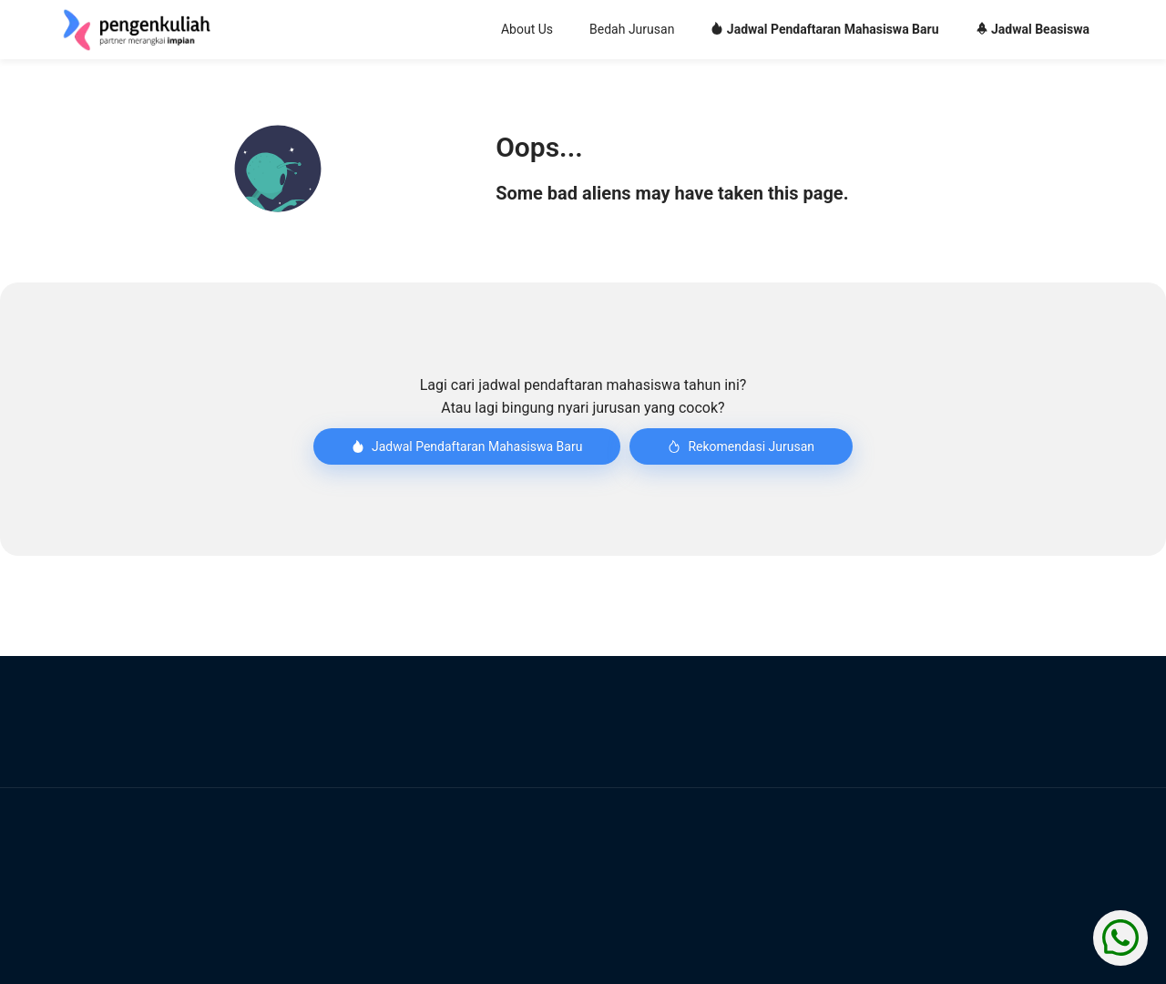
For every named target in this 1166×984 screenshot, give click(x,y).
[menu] (692, 30)
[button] (278, 168)
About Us (527, 29)
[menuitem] (527, 30)
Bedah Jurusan (631, 29)
